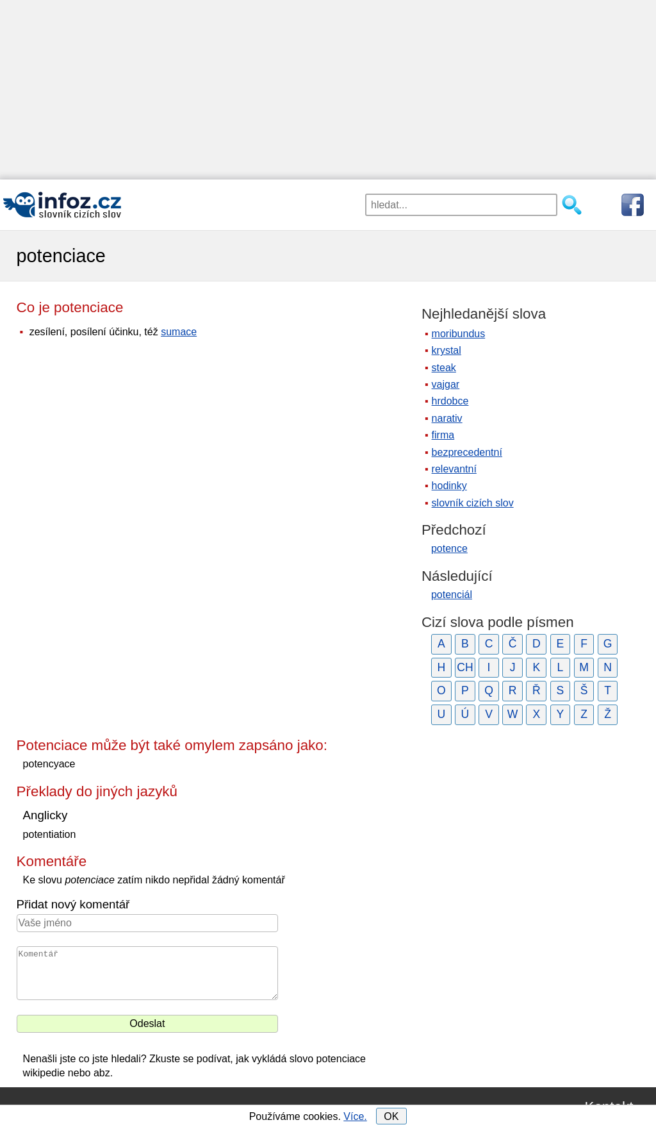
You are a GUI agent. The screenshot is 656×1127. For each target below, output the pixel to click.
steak (444, 367)
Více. (354, 1116)
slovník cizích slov (473, 502)
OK (391, 1116)
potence (449, 548)
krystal (446, 350)
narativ (447, 418)
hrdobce (450, 401)
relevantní (454, 468)
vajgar (446, 384)
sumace (179, 331)
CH (465, 667)
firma (443, 435)
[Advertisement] (328, 89)
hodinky (449, 485)
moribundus (459, 333)
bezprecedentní (467, 452)
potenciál (451, 594)
